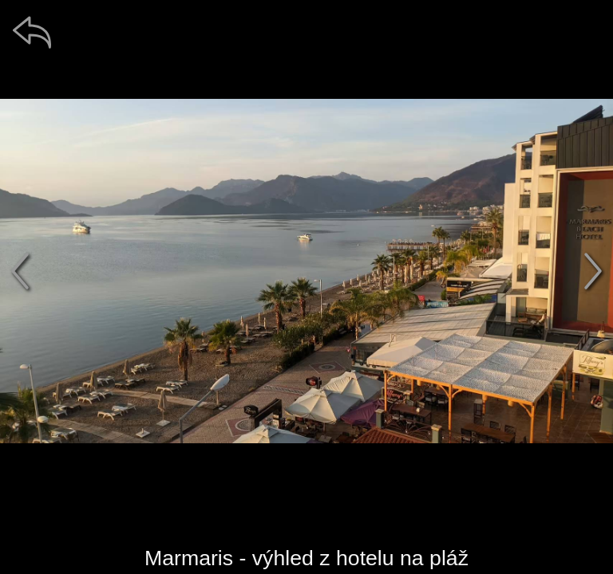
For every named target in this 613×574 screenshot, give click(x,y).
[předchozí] (20, 271)
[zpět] (32, 32)
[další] (593, 271)
